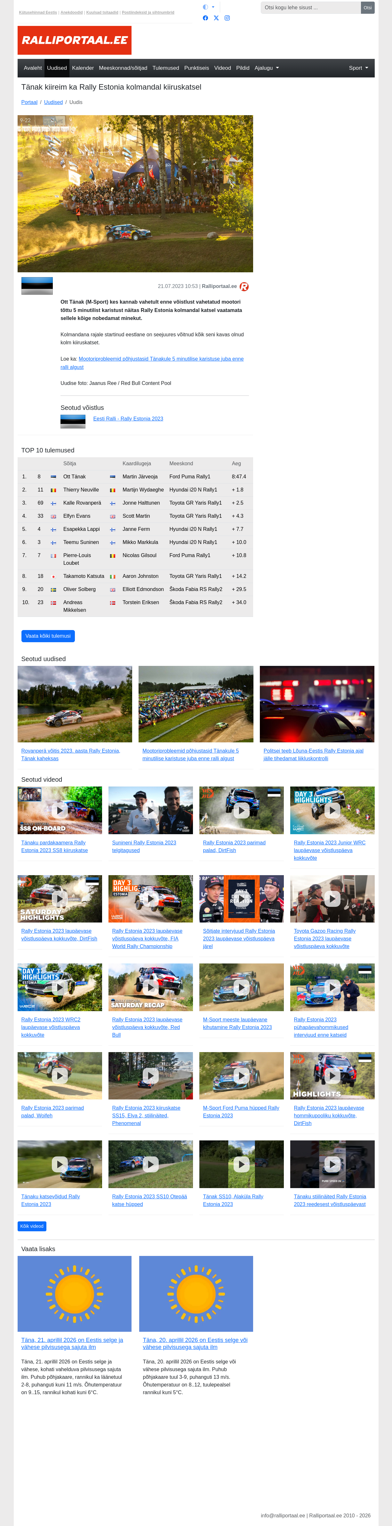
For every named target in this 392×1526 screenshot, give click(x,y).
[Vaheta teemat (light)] (208, 7)
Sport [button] (356, 68)
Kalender (83, 68)
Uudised (57, 68)
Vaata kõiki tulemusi (48, 636)
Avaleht (33, 68)
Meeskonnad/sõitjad (123, 68)
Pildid (243, 68)
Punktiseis (196, 68)
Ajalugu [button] (264, 68)
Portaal (29, 102)
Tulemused (166, 68)
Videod (222, 68)
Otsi (368, 7)
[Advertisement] (257, 40)
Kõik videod (32, 1226)
